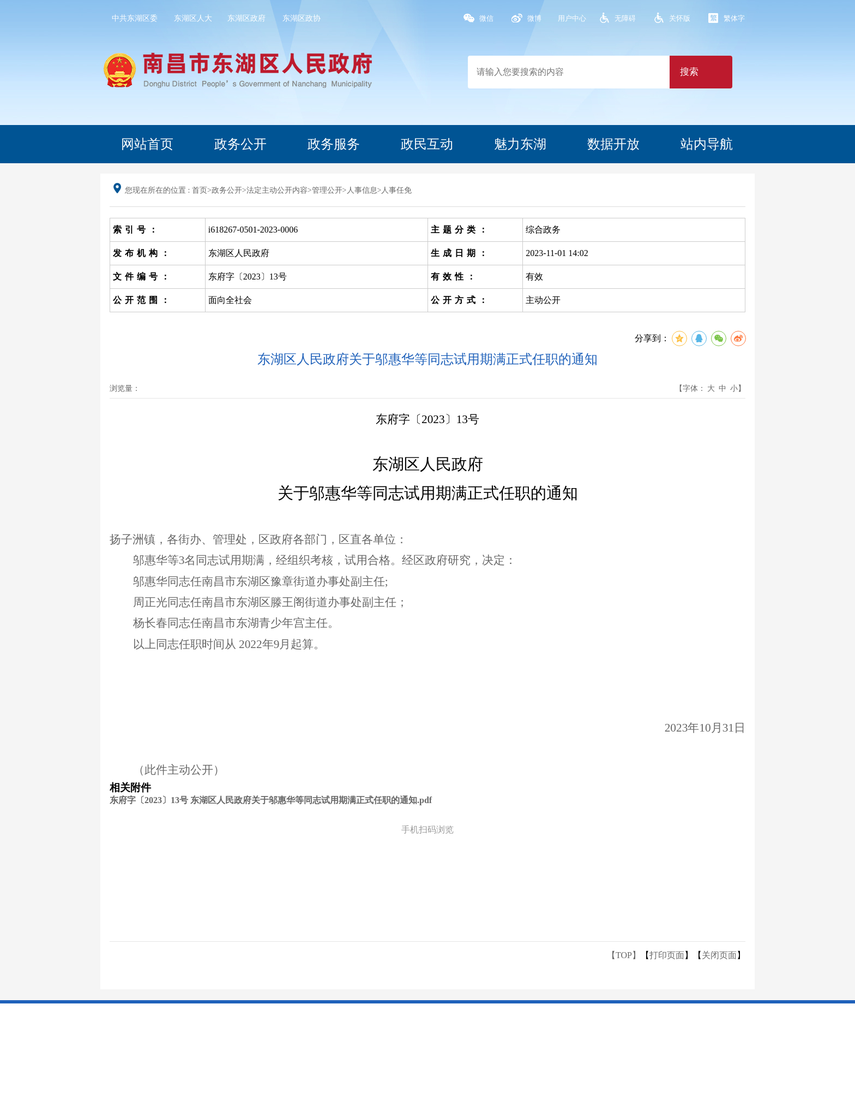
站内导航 (707, 144)
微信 (486, 18)
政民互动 (427, 144)
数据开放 (613, 144)
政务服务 (334, 144)
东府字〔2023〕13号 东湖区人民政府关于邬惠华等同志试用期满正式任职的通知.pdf (271, 800)
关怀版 (679, 18)
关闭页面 (719, 955)
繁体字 (734, 18)
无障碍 (625, 18)
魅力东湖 (520, 144)
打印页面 (666, 955)
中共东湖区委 (135, 18)
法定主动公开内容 (277, 190)
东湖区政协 (301, 18)
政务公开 (240, 144)
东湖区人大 (193, 18)
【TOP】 (624, 955)
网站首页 (147, 144)
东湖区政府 (246, 18)
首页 (199, 190)
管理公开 (327, 190)
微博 (534, 18)
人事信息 (362, 190)
